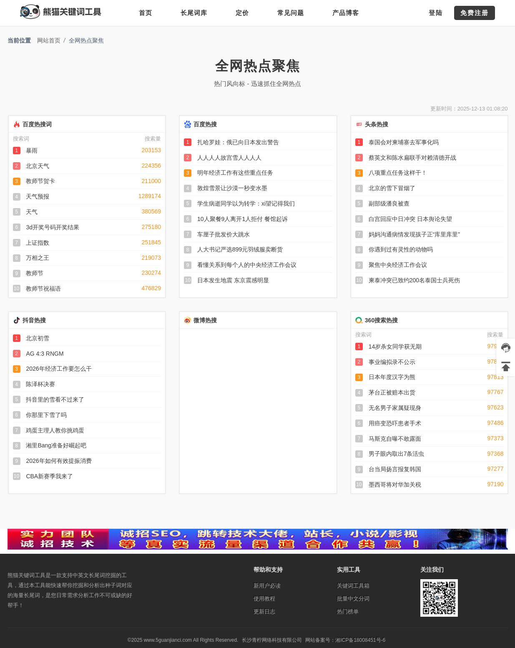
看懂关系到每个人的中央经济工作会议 (246, 264)
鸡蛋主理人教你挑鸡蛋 (55, 430)
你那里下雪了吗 (46, 415)
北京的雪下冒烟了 (392, 188)
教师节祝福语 (43, 288)
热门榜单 (348, 611)
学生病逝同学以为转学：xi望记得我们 (246, 203)
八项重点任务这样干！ (398, 172)
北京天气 (37, 166)
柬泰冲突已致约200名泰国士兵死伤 (414, 280)
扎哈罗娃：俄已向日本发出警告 (238, 142)
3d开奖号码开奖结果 (52, 227)
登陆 (436, 12)
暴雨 (32, 150)
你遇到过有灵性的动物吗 (401, 249)
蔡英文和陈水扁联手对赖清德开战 (412, 157)
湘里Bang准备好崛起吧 (56, 445)
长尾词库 (194, 12)
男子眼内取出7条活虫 (397, 453)
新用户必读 (267, 586)
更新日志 (264, 611)
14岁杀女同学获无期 (395, 346)
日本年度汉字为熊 (392, 377)
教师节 (34, 273)
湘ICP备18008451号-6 (360, 640)
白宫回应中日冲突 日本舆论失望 (410, 219)
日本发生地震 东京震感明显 (233, 280)
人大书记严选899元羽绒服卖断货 (240, 249)
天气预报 (37, 196)
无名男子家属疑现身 (395, 407)
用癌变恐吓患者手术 (395, 423)
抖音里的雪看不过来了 (55, 399)
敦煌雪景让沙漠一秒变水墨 (232, 188)
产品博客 (345, 12)
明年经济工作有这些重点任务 (235, 172)
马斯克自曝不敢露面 (395, 438)
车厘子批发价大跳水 (223, 234)
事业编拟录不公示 (392, 362)
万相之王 (37, 257)
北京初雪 (37, 338)
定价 (242, 12)
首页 (145, 12)
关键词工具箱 (353, 586)
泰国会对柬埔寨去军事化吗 (404, 142)
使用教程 (264, 598)
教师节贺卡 (40, 181)
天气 (32, 211)
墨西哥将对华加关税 (395, 484)
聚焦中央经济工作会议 (398, 264)
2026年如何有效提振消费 (58, 460)
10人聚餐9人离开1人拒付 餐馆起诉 (242, 219)
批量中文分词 (353, 598)
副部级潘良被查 (389, 203)
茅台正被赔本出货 (392, 392)
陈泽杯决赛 (40, 384)
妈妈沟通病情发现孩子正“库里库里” (414, 234)
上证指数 (37, 242)
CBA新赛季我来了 (49, 476)
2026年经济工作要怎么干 (58, 368)
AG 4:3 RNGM (44, 353)
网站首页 (48, 40)
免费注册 (474, 12)
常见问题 (290, 12)
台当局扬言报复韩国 (395, 469)
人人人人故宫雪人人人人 (229, 157)
